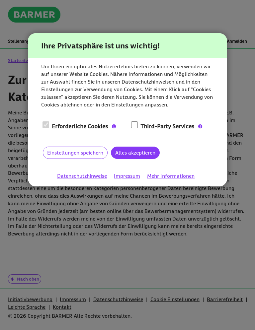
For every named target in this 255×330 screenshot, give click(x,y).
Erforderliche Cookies (75, 126)
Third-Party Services (162, 126)
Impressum (127, 176)
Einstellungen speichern (75, 153)
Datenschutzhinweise (82, 176)
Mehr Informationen (171, 176)
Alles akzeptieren (135, 153)
